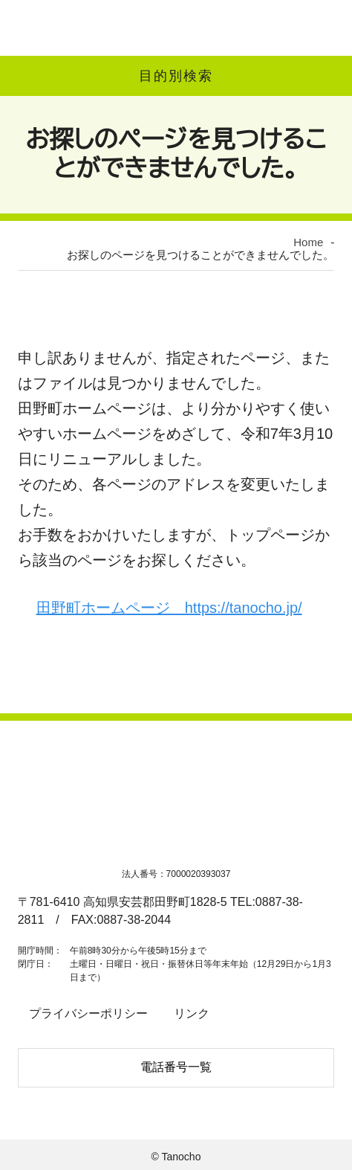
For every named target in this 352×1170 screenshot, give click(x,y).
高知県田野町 (74, 28)
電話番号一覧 (176, 1067)
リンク (179, 1017)
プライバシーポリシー (83, 1017)
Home (44, 236)
